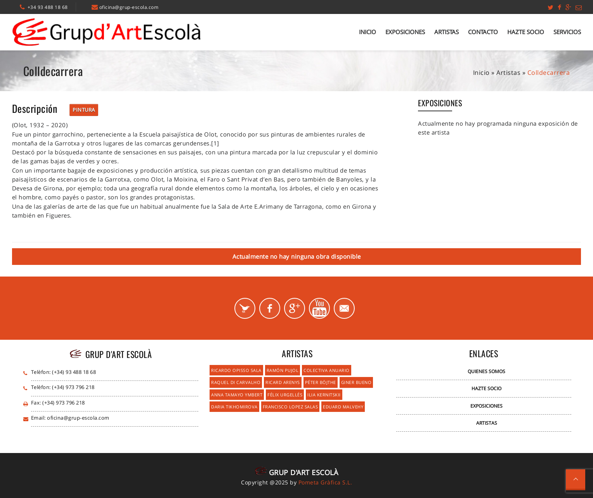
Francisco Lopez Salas (290, 407)
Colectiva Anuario (326, 370)
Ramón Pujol (283, 370)
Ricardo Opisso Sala (236, 370)
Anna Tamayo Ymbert (236, 395)
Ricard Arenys (282, 382)
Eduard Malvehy (343, 407)
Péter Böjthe (320, 382)
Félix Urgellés (284, 395)
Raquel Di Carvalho (235, 382)
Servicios (567, 32)
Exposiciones (405, 32)
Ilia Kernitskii (324, 395)
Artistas (446, 32)
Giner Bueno (356, 382)
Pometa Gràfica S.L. (325, 482)
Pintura (84, 109)
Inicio (367, 32)
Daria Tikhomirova (234, 407)
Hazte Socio (525, 32)
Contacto (483, 32)
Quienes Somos (486, 371)
